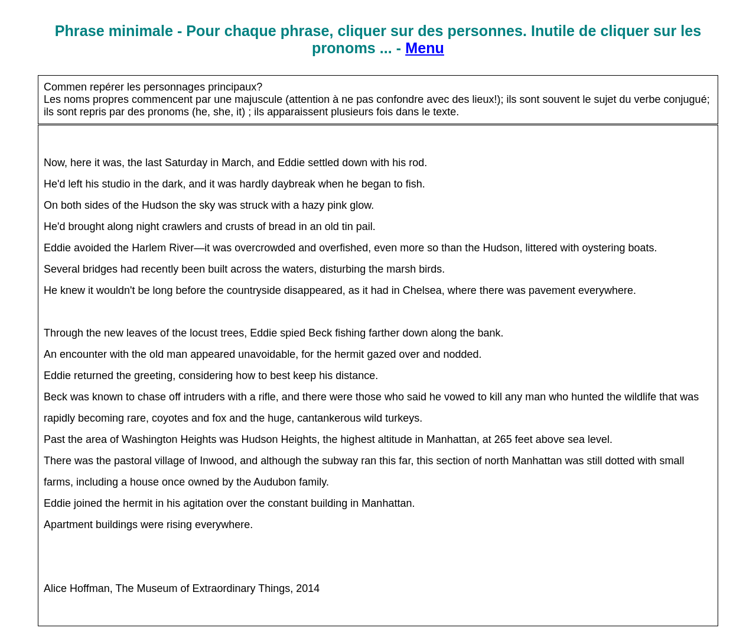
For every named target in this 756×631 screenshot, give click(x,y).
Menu (424, 48)
